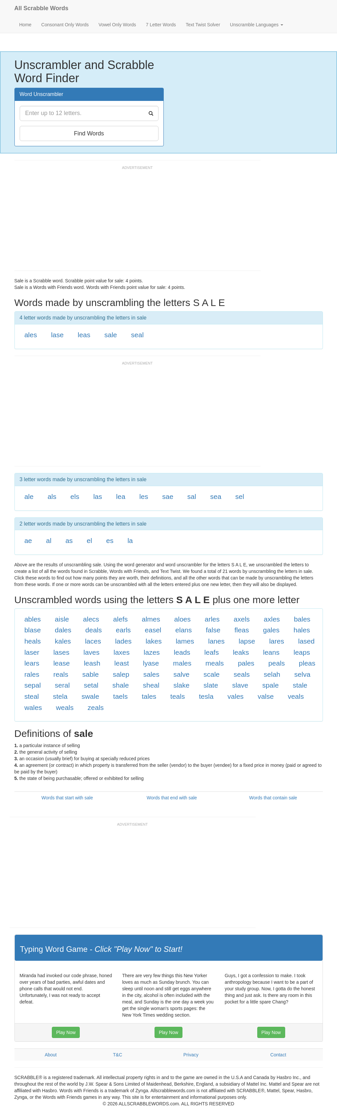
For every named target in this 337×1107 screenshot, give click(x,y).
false (213, 630)
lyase (151, 663)
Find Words (89, 133)
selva (302, 674)
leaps (301, 652)
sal (191, 496)
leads (182, 652)
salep (121, 674)
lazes (152, 652)
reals (60, 674)
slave (240, 685)
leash (92, 663)
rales (31, 674)
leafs (211, 652)
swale (90, 696)
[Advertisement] (133, 221)
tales (149, 696)
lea (120, 496)
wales (33, 707)
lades (123, 641)
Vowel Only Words (117, 24)
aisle (62, 619)
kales (63, 641)
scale (211, 674)
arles (212, 619)
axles (272, 619)
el (89, 540)
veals (296, 696)
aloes (182, 619)
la (130, 540)
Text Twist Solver (203, 24)
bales (302, 619)
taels (120, 696)
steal (31, 696)
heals (32, 641)
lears (31, 663)
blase (32, 630)
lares (276, 641)
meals (214, 663)
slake (181, 685)
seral (62, 685)
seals (242, 674)
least (121, 663)
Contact (278, 1054)
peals (276, 663)
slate (210, 685)
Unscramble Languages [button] (256, 24)
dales (63, 630)
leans (271, 652)
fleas (241, 630)
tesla (206, 696)
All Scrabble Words (41, 8)
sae (167, 496)
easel (153, 630)
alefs (120, 619)
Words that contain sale (273, 797)
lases (61, 652)
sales (151, 674)
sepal (32, 685)
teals (177, 696)
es (109, 540)
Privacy (191, 1054)
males (182, 663)
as (69, 540)
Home (25, 24)
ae (28, 540)
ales (30, 335)
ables (32, 619)
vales (235, 696)
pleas (307, 663)
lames (185, 641)
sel (239, 496)
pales (246, 663)
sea (215, 496)
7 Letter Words (161, 24)
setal (91, 685)
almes (151, 619)
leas (84, 335)
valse (266, 696)
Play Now (65, 1032)
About (51, 1054)
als (52, 496)
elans (183, 630)
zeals (96, 707)
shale (121, 685)
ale (28, 496)
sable (90, 674)
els (75, 496)
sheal (151, 685)
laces (93, 641)
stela (60, 696)
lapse (247, 641)
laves (91, 652)
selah (272, 674)
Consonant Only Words (65, 24)
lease (61, 663)
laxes (122, 652)
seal (137, 335)
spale (270, 685)
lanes (216, 641)
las (97, 496)
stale (300, 685)
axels (242, 619)
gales (271, 630)
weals (65, 707)
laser (31, 652)
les (143, 496)
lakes (154, 641)
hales (301, 630)
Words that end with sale (172, 797)
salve (181, 674)
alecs (91, 619)
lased (306, 641)
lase (57, 335)
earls (123, 630)
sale (110, 335)
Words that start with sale (67, 797)
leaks (241, 652)
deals (93, 630)
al (48, 540)
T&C (117, 1054)
